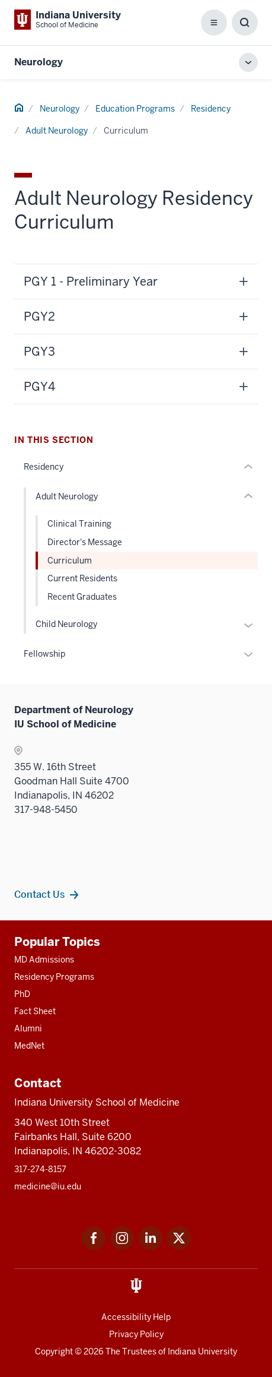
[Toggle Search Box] (245, 23)
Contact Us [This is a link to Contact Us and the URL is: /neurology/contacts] (39, 894)
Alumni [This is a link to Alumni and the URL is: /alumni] (28, 1028)
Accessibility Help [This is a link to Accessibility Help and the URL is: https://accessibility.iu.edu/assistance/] (136, 1317)
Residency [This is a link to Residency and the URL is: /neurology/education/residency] (211, 108)
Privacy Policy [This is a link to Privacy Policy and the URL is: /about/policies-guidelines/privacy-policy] (136, 1334)
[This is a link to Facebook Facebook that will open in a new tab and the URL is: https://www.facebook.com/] (93, 1246)
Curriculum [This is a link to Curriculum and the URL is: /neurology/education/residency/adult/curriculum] (69, 560)
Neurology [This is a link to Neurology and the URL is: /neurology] (59, 108)
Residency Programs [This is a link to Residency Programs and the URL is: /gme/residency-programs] (54, 976)
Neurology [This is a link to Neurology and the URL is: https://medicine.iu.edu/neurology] (38, 62)
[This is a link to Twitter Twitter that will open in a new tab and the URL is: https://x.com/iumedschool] (179, 1246)
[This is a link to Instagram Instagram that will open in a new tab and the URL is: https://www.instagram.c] (122, 1246)
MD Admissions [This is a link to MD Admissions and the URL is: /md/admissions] (44, 959)
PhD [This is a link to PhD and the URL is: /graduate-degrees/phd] (22, 994)
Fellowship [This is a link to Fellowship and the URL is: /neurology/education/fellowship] (44, 653)
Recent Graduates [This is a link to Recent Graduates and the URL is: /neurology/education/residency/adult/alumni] (82, 596)
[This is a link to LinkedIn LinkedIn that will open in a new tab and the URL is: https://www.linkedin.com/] (150, 1246)
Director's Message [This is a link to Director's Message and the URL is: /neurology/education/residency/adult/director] (84, 542)
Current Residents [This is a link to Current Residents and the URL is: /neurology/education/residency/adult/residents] (82, 578)
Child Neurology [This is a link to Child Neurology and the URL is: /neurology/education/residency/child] (66, 624)
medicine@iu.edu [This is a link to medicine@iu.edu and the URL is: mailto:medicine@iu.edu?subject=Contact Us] (47, 1186)
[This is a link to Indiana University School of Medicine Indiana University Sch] (67, 20)
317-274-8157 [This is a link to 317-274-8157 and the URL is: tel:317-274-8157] (40, 1169)
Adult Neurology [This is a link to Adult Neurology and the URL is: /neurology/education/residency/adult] (56, 130)
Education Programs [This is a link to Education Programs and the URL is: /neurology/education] (135, 108)
